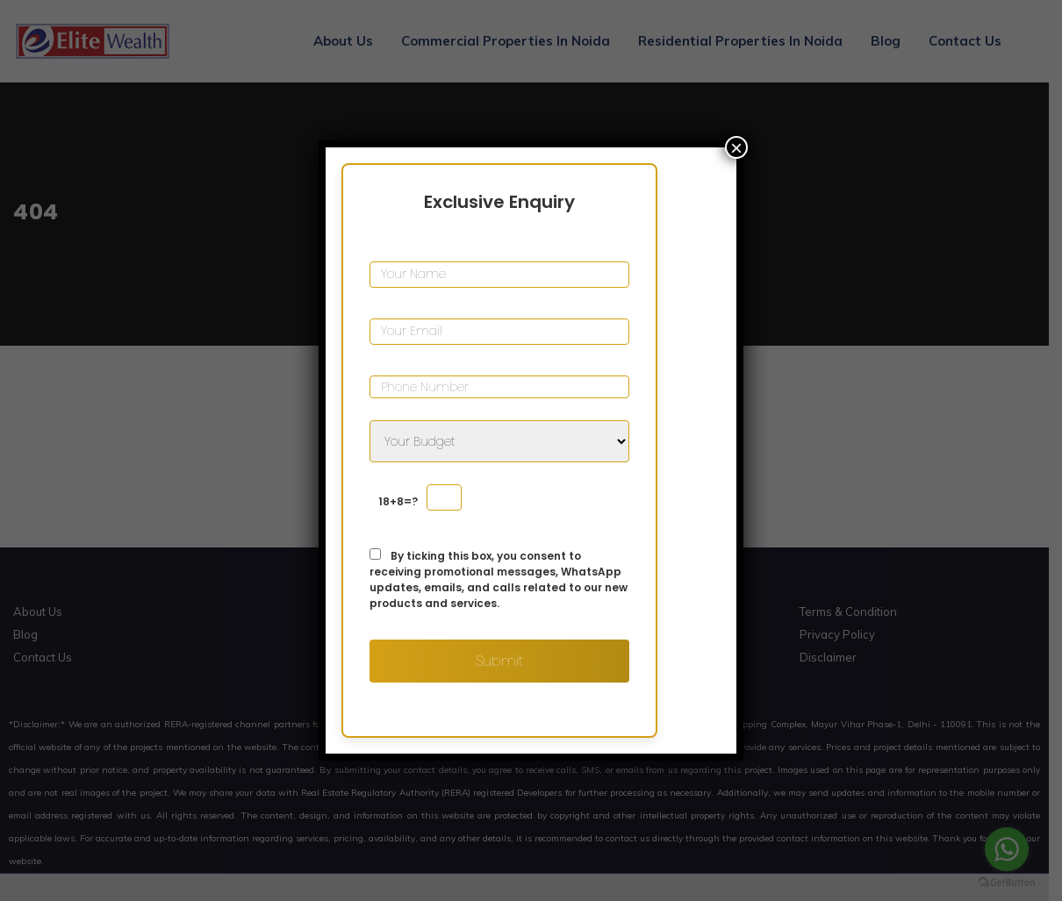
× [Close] (736, 147)
